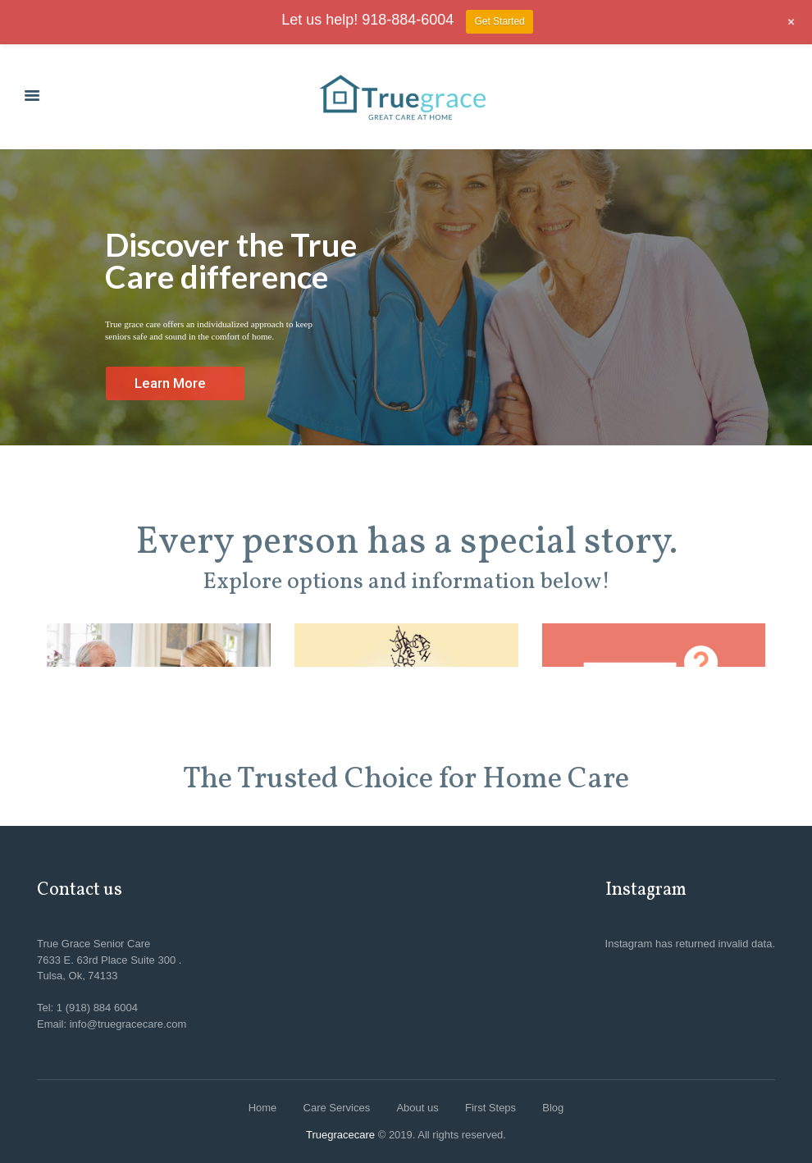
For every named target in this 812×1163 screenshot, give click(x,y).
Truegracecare (340, 1135)
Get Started (499, 21)
